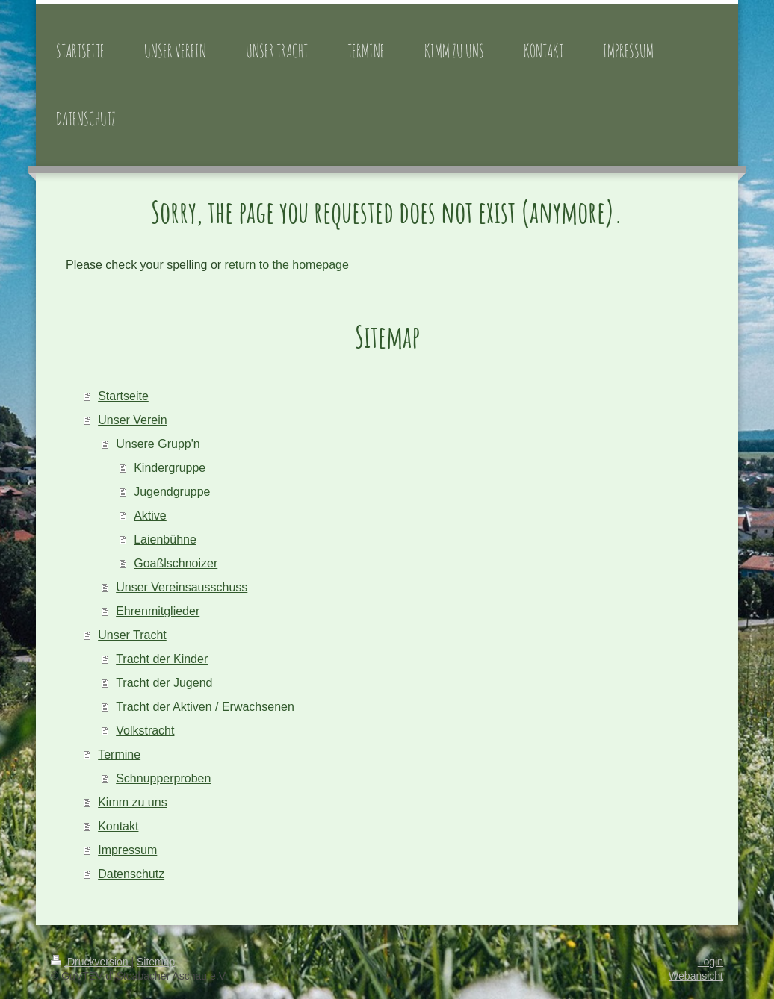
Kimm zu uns (132, 802)
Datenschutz (131, 874)
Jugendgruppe (172, 491)
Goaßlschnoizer (175, 563)
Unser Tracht (132, 635)
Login (710, 962)
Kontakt (118, 826)
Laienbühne (165, 539)
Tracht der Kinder (162, 659)
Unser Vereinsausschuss (181, 587)
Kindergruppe (169, 467)
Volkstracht (145, 730)
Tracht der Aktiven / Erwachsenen (205, 706)
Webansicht (696, 976)
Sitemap (156, 962)
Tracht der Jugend (164, 682)
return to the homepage (287, 264)
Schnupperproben (163, 778)
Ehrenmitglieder (157, 611)
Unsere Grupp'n (157, 444)
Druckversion (91, 962)
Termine (119, 754)
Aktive (150, 515)
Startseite (123, 396)
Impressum (127, 850)
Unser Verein (132, 420)
